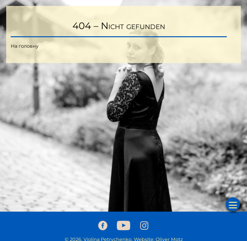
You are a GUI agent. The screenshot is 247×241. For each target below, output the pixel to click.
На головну (25, 46)
